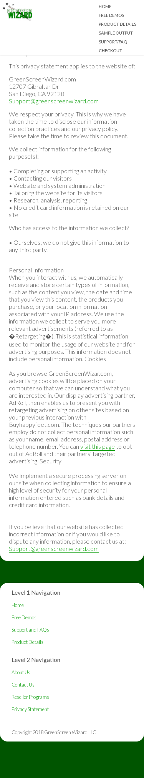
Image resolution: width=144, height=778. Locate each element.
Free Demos (111, 15)
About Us (21, 672)
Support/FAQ (113, 41)
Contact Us (23, 685)
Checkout (110, 50)
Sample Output (116, 32)
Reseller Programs (30, 697)
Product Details (117, 24)
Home (105, 6)
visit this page (97, 446)
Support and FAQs (30, 630)
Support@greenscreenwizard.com (54, 101)
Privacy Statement (30, 709)
